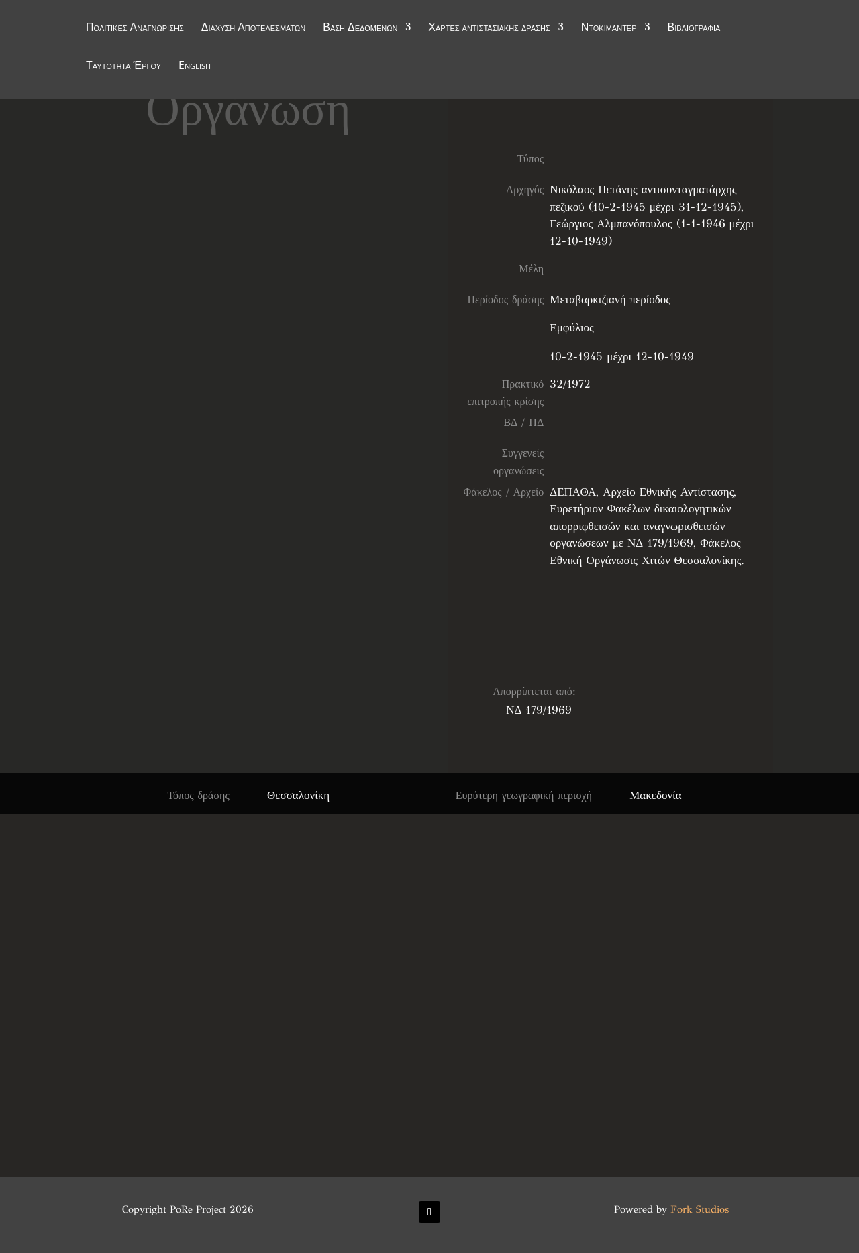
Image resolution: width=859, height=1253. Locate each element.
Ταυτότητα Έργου (123, 66)
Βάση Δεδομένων (360, 28)
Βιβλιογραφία (694, 28)
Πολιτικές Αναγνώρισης (135, 28)
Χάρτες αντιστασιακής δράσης (489, 28)
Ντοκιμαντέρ (609, 28)
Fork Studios (699, 1209)
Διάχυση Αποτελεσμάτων (253, 28)
